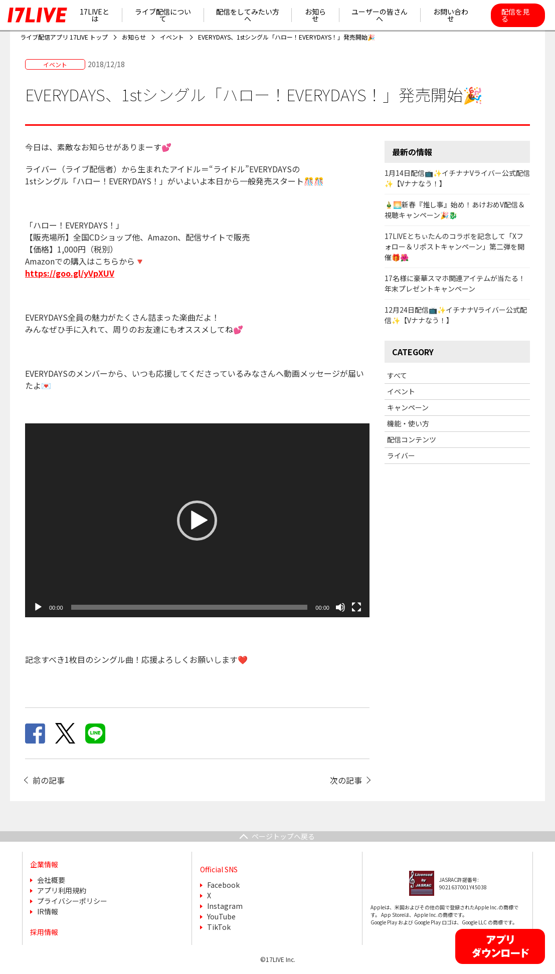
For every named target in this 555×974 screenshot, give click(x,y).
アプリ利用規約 (61, 890)
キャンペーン (408, 407)
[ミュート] (340, 607)
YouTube (221, 916)
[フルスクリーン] (356, 607)
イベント (401, 391)
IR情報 (47, 911)
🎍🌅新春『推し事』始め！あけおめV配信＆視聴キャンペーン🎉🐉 (455, 209)
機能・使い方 (408, 423)
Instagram (225, 906)
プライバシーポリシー (72, 901)
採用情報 (44, 932)
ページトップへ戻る (283, 836)
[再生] (38, 607)
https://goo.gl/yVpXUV (69, 273)
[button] (197, 521)
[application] (197, 520)
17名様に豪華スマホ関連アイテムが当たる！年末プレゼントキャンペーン (455, 283)
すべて (397, 375)
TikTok (219, 927)
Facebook (223, 885)
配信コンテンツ (411, 439)
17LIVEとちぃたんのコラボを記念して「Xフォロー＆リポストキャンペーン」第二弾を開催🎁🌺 (454, 246)
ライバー (401, 455)
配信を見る (515, 15)
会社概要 (51, 880)
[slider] (189, 607)
